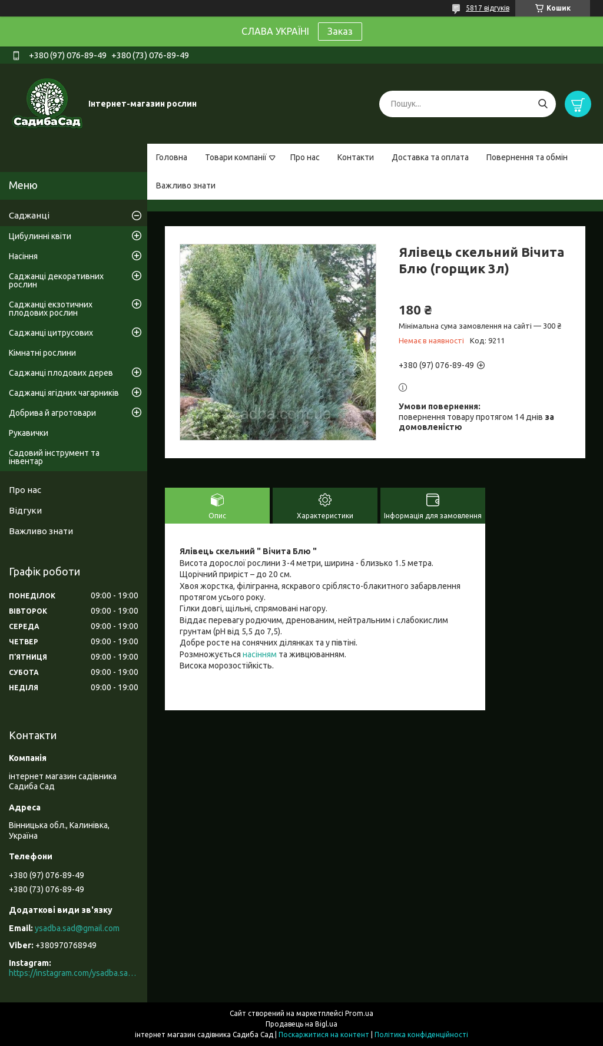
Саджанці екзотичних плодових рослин (50, 308)
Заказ (340, 31)
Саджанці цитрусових (51, 332)
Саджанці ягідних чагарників (64, 393)
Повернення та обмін (527, 157)
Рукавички (28, 433)
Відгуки (25, 510)
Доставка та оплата (430, 157)
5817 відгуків (487, 8)
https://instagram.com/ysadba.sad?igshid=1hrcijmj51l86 (73, 973)
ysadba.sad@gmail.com (77, 928)
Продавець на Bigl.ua (301, 1024)
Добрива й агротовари (52, 413)
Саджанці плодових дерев (61, 373)
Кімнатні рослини (42, 353)
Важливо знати (186, 185)
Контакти (355, 157)
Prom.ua (359, 1013)
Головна (171, 157)
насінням (260, 654)
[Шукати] (542, 104)
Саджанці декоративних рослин (56, 280)
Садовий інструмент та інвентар (54, 457)
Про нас (305, 157)
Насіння (23, 256)
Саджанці (29, 215)
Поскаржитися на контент (324, 1034)
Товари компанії (236, 157)
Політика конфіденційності (421, 1034)
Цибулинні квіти (40, 236)
